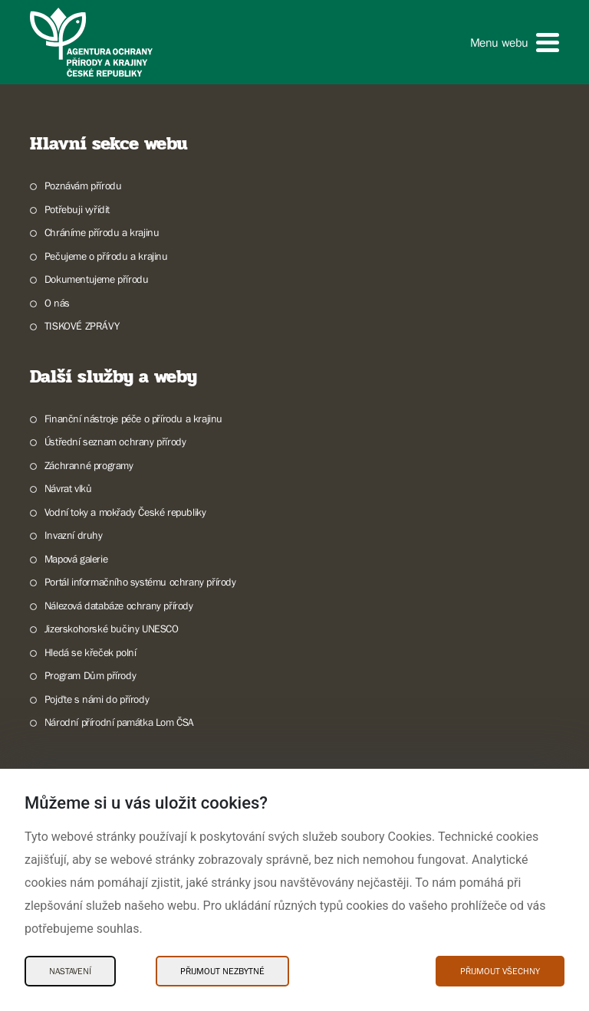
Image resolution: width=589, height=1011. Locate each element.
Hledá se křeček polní (90, 652)
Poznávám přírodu (83, 185)
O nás (57, 303)
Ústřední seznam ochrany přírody (115, 441)
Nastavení (70, 971)
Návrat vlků (68, 488)
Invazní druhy (73, 535)
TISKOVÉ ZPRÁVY (81, 326)
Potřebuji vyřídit (77, 209)
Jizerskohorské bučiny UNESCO (111, 628)
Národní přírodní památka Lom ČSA (119, 722)
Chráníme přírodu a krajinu (102, 232)
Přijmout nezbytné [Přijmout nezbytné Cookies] (222, 971)
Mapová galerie (75, 559)
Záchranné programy (88, 465)
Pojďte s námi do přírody (96, 699)
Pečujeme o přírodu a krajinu (106, 256)
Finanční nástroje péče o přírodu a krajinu (133, 418)
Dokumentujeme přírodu (96, 279)
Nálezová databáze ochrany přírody (118, 605)
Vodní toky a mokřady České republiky (125, 512)
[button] (514, 42)
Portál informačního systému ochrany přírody (140, 582)
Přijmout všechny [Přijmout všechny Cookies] (500, 971)
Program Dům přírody (90, 675)
